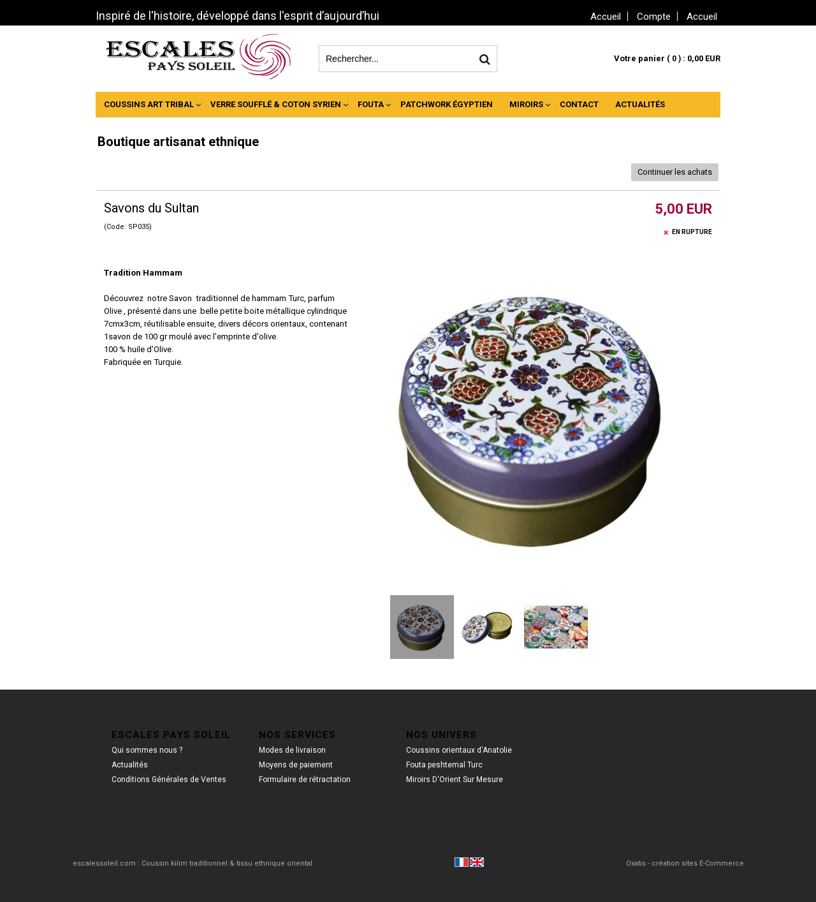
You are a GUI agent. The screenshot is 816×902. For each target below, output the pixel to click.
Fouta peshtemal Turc (444, 764)
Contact (579, 104)
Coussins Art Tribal (149, 104)
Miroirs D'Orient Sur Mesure (454, 779)
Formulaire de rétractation (305, 779)
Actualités (640, 104)
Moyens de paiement (296, 764)
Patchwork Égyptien (446, 104)
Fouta (371, 104)
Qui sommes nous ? (147, 750)
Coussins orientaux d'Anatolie (459, 750)
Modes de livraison (292, 750)
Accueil (702, 16)
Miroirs (526, 104)
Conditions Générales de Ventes (169, 779)
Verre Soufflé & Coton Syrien (275, 104)
